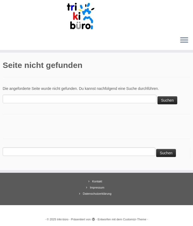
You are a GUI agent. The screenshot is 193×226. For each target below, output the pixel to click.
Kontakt (97, 181)
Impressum (97, 187)
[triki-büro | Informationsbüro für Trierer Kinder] (96, 16)
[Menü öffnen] (184, 40)
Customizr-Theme (134, 219)
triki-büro (63, 219)
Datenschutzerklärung (97, 193)
